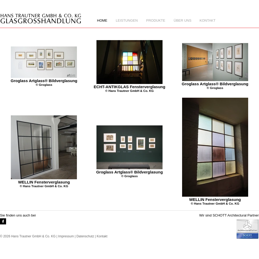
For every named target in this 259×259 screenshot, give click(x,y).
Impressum (66, 236)
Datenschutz (85, 236)
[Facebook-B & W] (3, 221)
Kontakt (102, 236)
